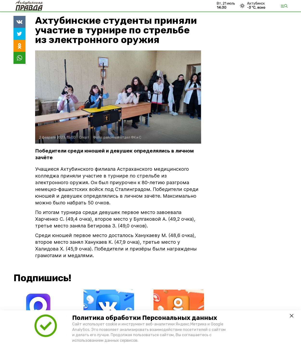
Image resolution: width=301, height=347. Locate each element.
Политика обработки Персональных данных (144, 318)
